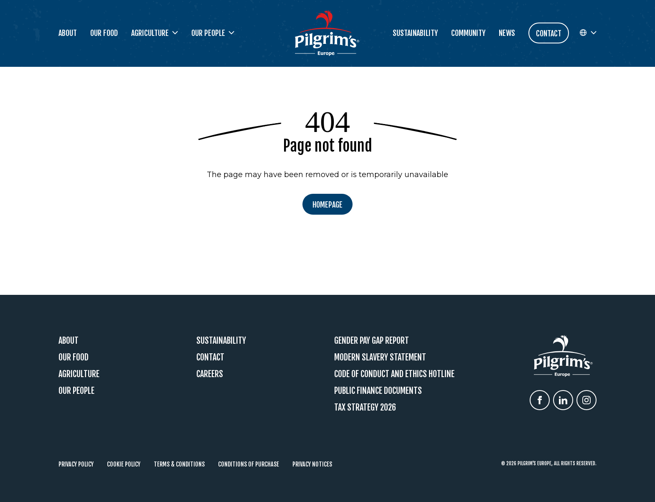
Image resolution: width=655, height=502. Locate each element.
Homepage (327, 204)
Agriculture (78, 374)
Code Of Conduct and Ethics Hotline (394, 374)
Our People (76, 390)
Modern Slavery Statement (380, 357)
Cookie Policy (123, 464)
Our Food (104, 33)
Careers (209, 374)
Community (468, 33)
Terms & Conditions (179, 464)
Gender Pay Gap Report (371, 340)
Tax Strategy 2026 (365, 407)
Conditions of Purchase (248, 464)
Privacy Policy (76, 464)
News (507, 33)
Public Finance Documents (378, 390)
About (67, 33)
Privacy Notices (312, 464)
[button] (588, 33)
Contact (210, 357)
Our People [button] (212, 33)
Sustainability (415, 33)
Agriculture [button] (154, 33)
